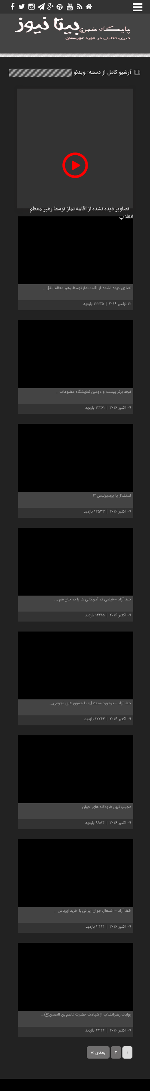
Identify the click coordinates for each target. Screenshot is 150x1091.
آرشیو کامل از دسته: (107, 72)
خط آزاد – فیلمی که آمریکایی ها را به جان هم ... (92, 599)
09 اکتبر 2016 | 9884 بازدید (108, 823)
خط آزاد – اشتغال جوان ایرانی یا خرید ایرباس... (92, 911)
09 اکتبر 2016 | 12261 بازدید (108, 407)
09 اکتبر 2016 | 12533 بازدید (107, 511)
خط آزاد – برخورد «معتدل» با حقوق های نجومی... (90, 703)
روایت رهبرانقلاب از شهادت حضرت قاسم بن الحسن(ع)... (86, 1015)
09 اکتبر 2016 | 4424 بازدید (108, 1030)
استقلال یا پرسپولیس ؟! (112, 496)
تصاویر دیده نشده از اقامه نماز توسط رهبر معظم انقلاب (81, 213)
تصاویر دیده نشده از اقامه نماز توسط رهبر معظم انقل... (87, 288)
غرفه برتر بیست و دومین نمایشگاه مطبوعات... (93, 392)
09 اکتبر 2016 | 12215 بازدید (108, 615)
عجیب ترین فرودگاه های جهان (106, 807)
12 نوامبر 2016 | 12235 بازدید (107, 304)
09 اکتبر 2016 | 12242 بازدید (107, 719)
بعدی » (98, 1052)
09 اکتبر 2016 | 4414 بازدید (108, 926)
